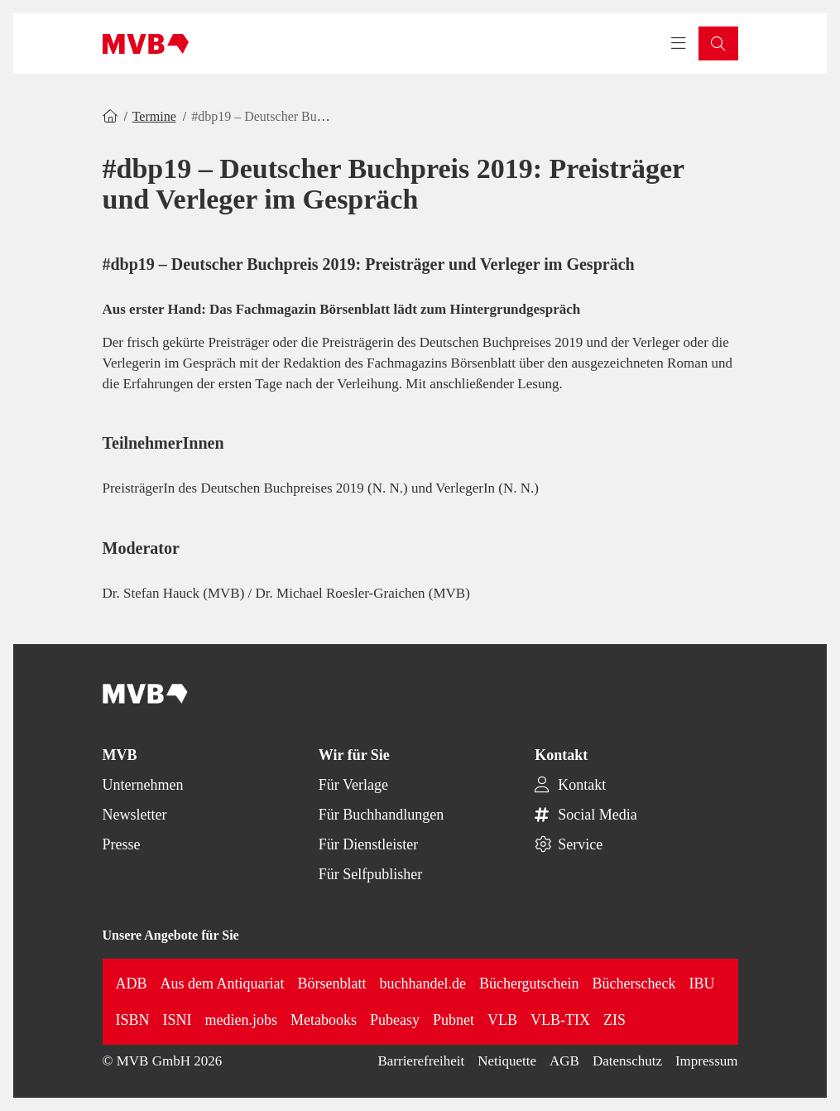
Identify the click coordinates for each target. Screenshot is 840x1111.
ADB (131, 983)
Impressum (706, 1061)
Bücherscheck (634, 983)
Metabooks (323, 1020)
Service (580, 844)
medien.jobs (241, 1020)
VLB (502, 1020)
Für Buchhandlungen (381, 814)
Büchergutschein (529, 983)
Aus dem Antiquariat (223, 983)
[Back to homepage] (146, 44)
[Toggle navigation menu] (678, 44)
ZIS (614, 1020)
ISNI (177, 1020)
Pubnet (453, 1020)
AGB (564, 1061)
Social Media (597, 814)
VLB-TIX (560, 1020)
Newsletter (135, 814)
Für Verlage (353, 785)
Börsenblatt (332, 983)
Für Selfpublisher (371, 874)
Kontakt (582, 785)
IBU (702, 983)
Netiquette (507, 1061)
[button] (718, 43)
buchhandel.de (423, 983)
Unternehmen (143, 785)
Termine (154, 116)
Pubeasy (395, 1020)
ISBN (133, 1020)
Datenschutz (627, 1061)
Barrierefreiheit (420, 1061)
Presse (122, 844)
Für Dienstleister (368, 844)
